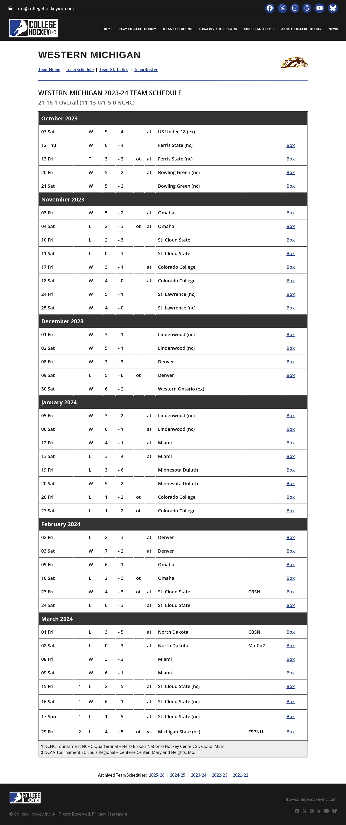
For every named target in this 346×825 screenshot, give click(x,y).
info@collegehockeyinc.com (44, 8)
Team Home (49, 69)
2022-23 (219, 775)
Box (290, 145)
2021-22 (240, 775)
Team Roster (146, 69)
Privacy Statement (110, 813)
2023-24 (198, 775)
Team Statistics (113, 69)
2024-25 (177, 775)
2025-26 (156, 775)
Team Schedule (80, 69)
